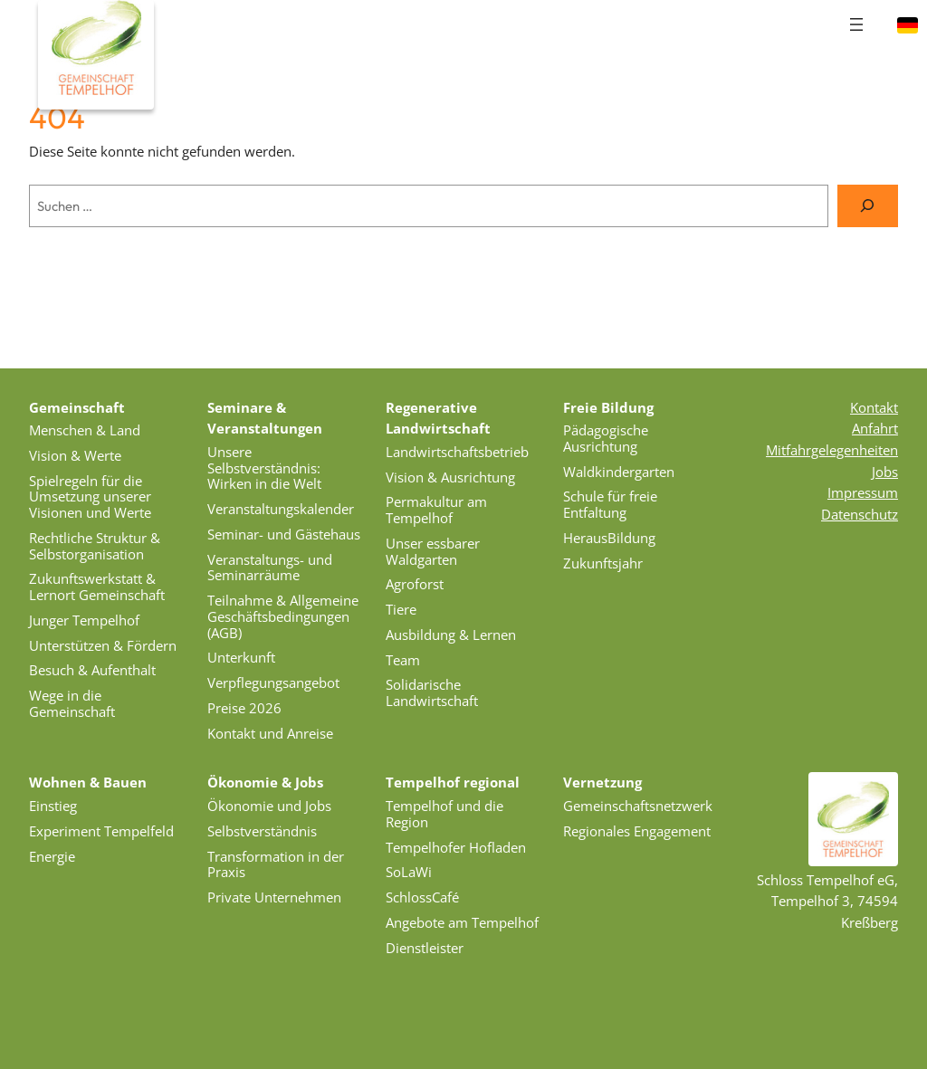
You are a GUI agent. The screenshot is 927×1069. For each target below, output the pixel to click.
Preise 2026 (244, 708)
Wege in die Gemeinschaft (72, 703)
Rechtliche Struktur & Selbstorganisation (94, 546)
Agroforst (415, 584)
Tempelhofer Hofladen (456, 847)
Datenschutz (859, 514)
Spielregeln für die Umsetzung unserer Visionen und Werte (90, 497)
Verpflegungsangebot (273, 682)
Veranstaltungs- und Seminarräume (269, 567)
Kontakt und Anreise (270, 733)
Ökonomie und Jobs (269, 806)
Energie (52, 856)
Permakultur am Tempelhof (436, 509)
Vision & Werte (75, 455)
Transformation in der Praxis (275, 864)
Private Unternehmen (274, 897)
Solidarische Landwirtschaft (432, 692)
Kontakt (874, 407)
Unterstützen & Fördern (103, 645)
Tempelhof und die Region (444, 814)
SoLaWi (409, 872)
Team (403, 660)
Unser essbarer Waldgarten (433, 551)
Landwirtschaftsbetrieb (457, 452)
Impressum (862, 492)
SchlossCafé (422, 897)
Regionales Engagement (637, 831)
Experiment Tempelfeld (101, 831)
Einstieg (53, 806)
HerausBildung (609, 538)
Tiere (401, 609)
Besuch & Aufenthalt (92, 670)
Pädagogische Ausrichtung (605, 438)
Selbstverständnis (262, 831)
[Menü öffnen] (856, 24)
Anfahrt (875, 428)
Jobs (885, 472)
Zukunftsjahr (603, 563)
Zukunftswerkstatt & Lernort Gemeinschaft (97, 586)
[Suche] (867, 206)
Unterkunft (241, 657)
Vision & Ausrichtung (450, 477)
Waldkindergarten (618, 472)
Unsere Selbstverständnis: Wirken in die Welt (264, 468)
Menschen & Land (84, 430)
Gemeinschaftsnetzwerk (637, 806)
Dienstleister (425, 948)
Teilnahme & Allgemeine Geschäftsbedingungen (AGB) (282, 616)
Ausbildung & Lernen (451, 634)
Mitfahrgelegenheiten (832, 450)
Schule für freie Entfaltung (610, 504)
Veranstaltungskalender (280, 509)
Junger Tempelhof (84, 620)
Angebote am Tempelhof (462, 922)
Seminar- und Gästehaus (283, 534)
